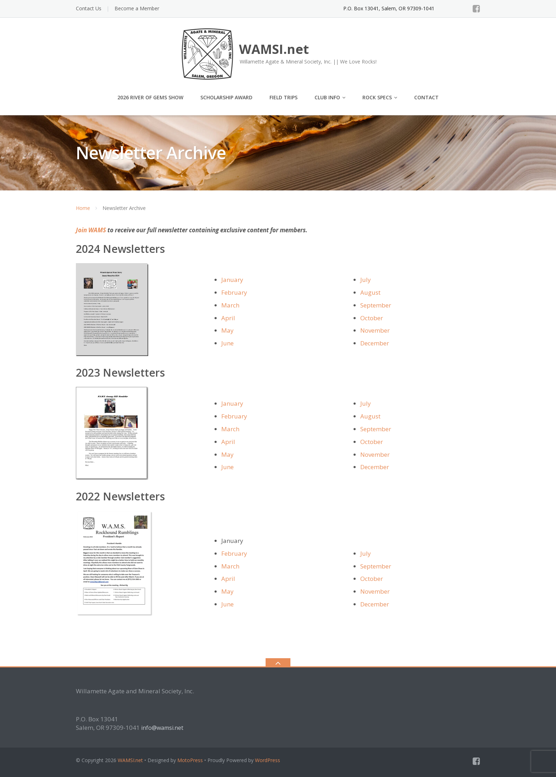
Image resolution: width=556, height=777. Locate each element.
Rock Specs (377, 97)
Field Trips (283, 97)
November (375, 330)
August (370, 292)
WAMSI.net (130, 760)
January (232, 280)
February (234, 292)
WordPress (267, 760)
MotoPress (190, 760)
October (371, 318)
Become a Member (137, 8)
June (227, 343)
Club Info (327, 97)
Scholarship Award (226, 97)
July (365, 280)
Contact (426, 97)
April (228, 318)
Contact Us (88, 8)
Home (83, 208)
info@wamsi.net (162, 728)
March (230, 305)
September (375, 305)
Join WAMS (91, 230)
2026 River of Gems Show (150, 97)
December (374, 343)
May (227, 330)
